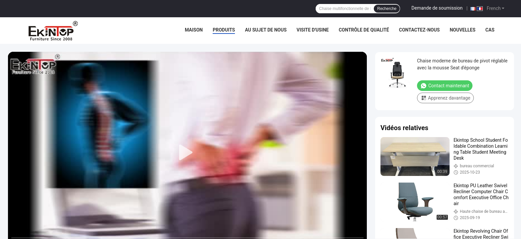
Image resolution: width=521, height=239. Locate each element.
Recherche (386, 8)
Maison (194, 30)
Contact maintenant (444, 86)
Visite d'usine (313, 30)
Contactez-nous (419, 30)
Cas (489, 30)
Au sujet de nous (265, 30)
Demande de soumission (437, 8)
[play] (187, 152)
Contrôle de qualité (364, 30)
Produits (224, 30)
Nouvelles (462, 30)
